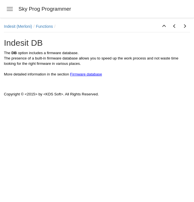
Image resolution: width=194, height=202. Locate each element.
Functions (44, 26)
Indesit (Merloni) (18, 26)
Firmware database (86, 74)
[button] (164, 26)
